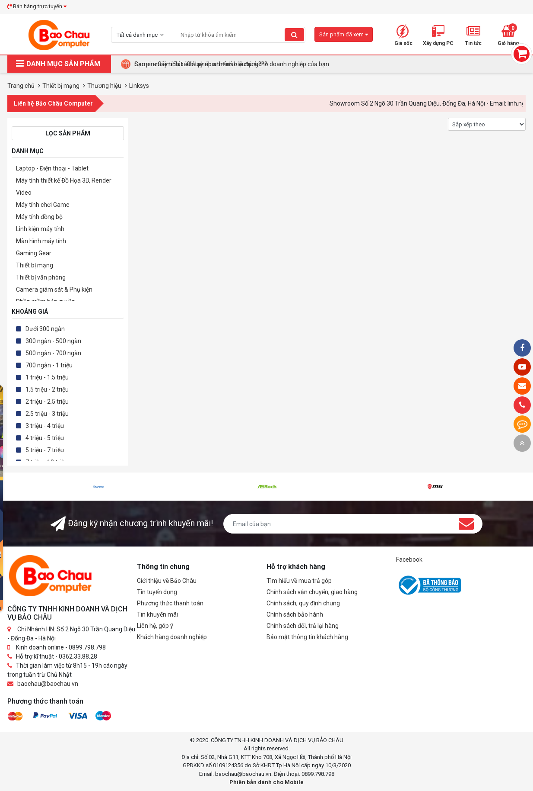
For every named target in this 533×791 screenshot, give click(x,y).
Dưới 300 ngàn (45, 328)
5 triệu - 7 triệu (44, 450)
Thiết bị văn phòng (41, 277)
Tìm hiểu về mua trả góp (299, 580)
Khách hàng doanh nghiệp (172, 636)
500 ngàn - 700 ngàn (53, 353)
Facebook (409, 559)
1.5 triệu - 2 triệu (47, 389)
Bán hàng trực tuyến (37, 6)
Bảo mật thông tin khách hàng (307, 636)
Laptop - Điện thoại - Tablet (52, 168)
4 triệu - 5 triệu (44, 437)
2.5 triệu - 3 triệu (47, 413)
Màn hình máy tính (41, 241)
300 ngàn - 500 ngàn (53, 341)
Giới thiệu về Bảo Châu (167, 580)
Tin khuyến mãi (157, 614)
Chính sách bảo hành (294, 614)
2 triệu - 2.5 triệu (47, 401)
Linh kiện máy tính (40, 228)
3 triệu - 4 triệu (44, 425)
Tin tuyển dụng (157, 591)
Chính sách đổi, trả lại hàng (302, 625)
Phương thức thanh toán (170, 603)
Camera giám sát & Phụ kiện (54, 289)
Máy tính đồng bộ (39, 216)
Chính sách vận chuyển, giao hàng (312, 591)
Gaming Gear (33, 253)
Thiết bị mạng (34, 265)
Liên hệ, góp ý (155, 625)
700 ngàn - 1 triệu (49, 365)
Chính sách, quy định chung (303, 603)
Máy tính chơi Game (43, 204)
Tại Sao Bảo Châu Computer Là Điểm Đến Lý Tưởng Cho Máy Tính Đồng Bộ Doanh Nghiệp (254, 64)
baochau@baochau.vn (47, 683)
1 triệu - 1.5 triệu (47, 377)
